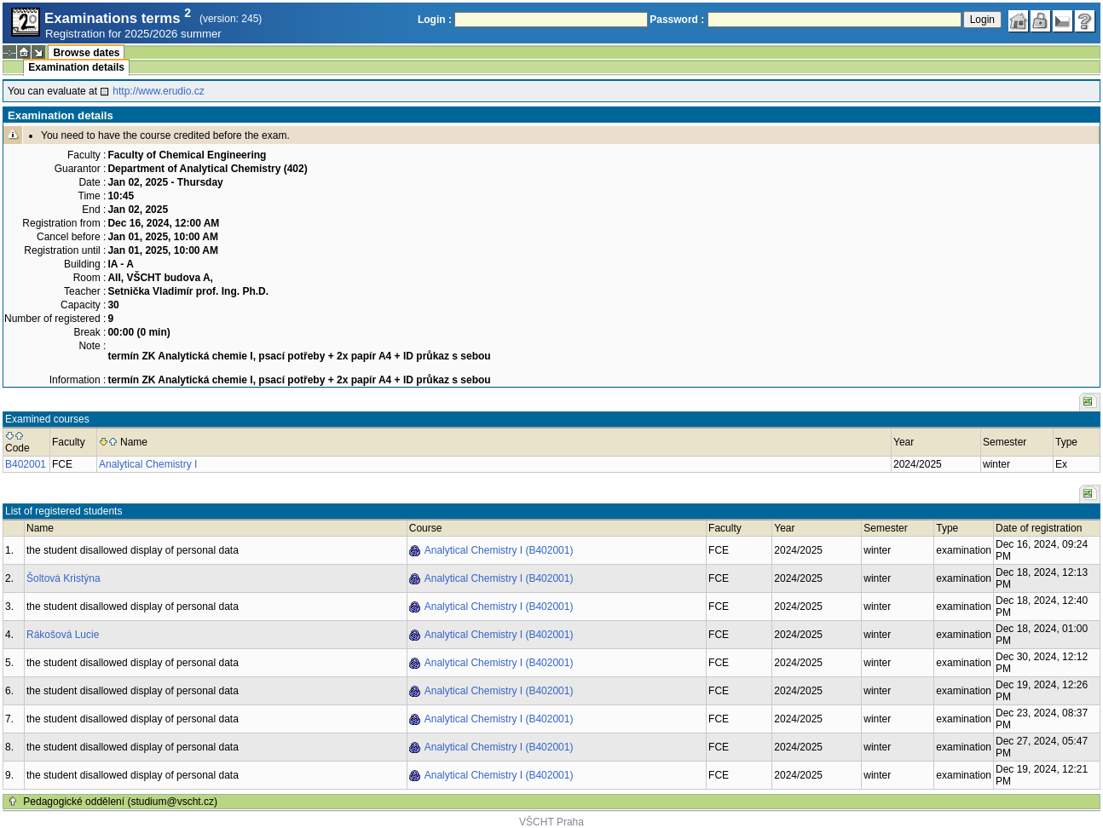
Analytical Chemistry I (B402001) (499, 550)
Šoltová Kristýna (63, 578)
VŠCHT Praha (551, 822)
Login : (435, 20)
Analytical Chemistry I (148, 464)
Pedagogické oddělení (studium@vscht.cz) (120, 802)
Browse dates (86, 53)
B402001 (25, 464)
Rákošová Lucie (62, 635)
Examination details (76, 67)
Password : (677, 20)
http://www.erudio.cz (158, 91)
